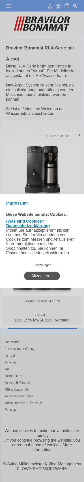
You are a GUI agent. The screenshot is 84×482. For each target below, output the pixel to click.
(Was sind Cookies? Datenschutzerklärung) (28, 223)
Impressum (17, 203)
